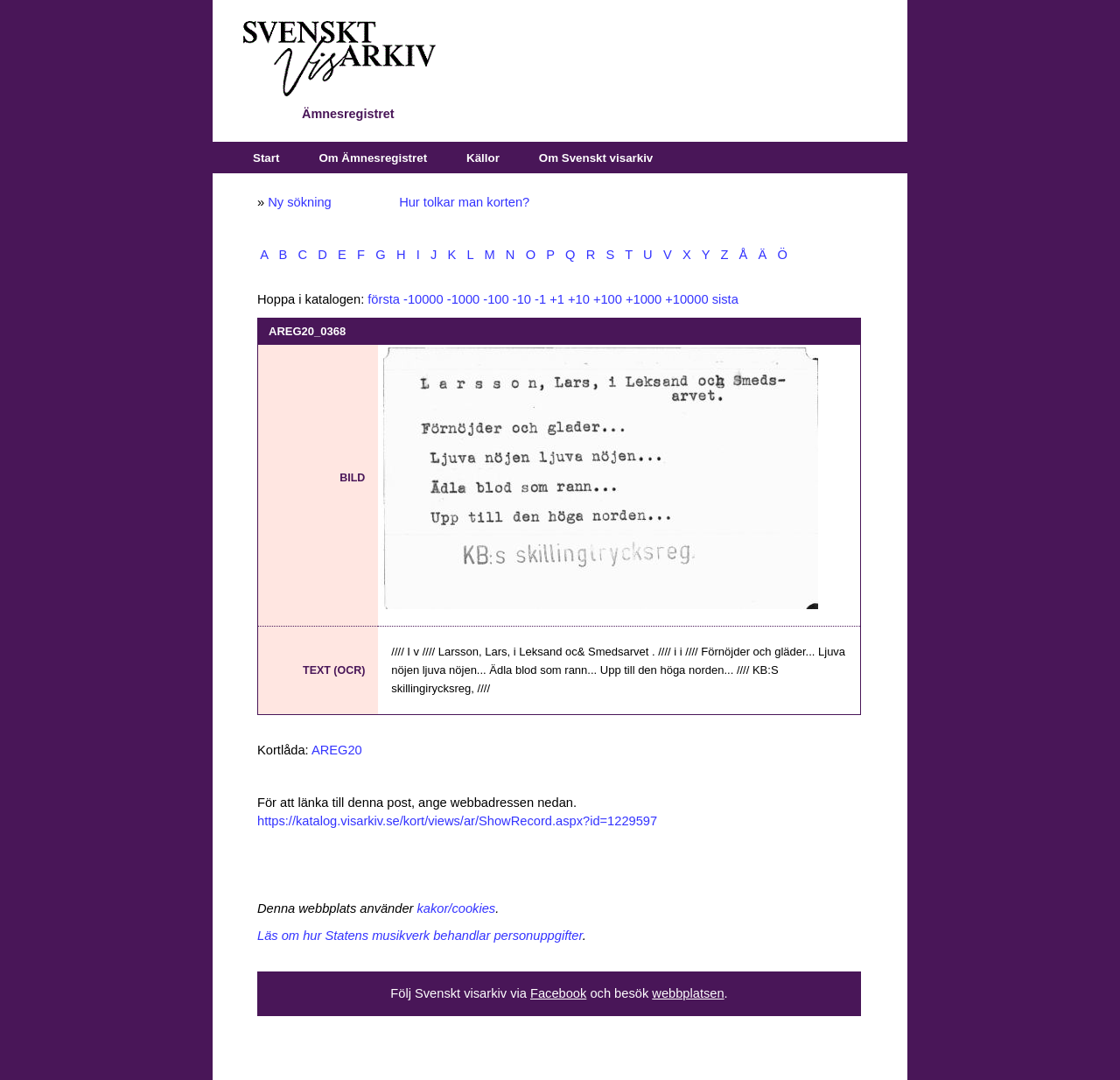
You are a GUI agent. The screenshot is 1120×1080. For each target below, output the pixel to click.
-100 (495, 299)
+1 (557, 299)
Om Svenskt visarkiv (596, 158)
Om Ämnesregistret (372, 158)
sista (725, 299)
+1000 (644, 299)
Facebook (558, 993)
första (384, 299)
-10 (522, 299)
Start (266, 158)
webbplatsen (688, 993)
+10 (579, 299)
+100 (607, 299)
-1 (540, 299)
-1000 (463, 299)
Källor (483, 158)
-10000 (423, 299)
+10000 (686, 299)
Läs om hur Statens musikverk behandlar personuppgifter (420, 936)
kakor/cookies (456, 908)
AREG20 (337, 750)
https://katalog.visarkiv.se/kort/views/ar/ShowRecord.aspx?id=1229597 (457, 821)
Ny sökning (300, 202)
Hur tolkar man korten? (464, 202)
